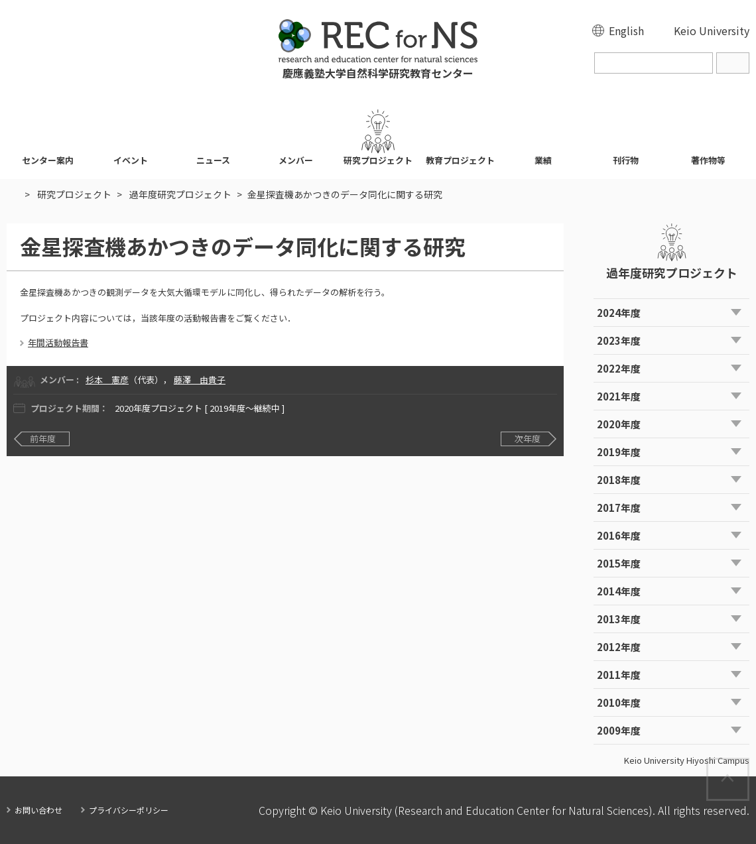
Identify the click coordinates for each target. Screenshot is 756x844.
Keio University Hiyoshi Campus (686, 760)
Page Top (748, 765)
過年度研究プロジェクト (180, 194)
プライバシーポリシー (128, 809)
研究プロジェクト (74, 194)
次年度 (527, 438)
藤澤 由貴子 (199, 379)
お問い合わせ (38, 809)
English (626, 30)
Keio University (711, 30)
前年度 (43, 438)
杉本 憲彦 (107, 379)
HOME (13, 194)
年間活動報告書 (58, 342)
